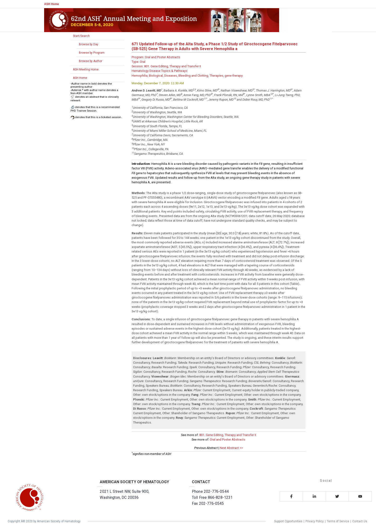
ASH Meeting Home (86, 69)
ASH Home (51, 4)
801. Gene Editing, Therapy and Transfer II (227, 435)
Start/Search (81, 36)
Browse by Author (90, 61)
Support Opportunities (288, 521)
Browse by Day (88, 44)
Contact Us (359, 521)
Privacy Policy (315, 521)
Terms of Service (338, 521)
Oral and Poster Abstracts (227, 439)
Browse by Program (92, 52)
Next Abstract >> (231, 448)
